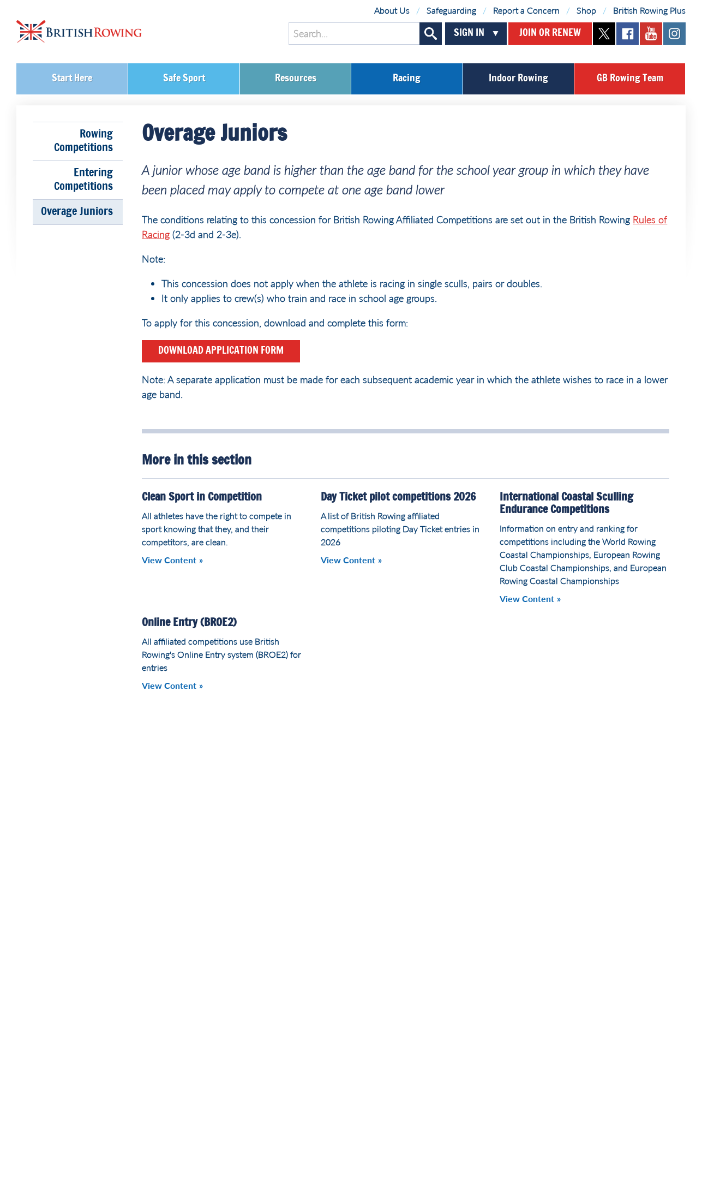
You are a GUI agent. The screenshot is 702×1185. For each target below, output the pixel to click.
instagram (674, 33)
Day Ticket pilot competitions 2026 (398, 497)
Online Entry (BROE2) (189, 622)
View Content (169, 560)
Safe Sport (184, 79)
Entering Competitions (83, 180)
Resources (295, 79)
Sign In (469, 33)
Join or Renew (550, 33)
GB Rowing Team (630, 79)
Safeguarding (451, 10)
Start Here (72, 79)
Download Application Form (221, 351)
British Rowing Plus (649, 10)
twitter (604, 33)
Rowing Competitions (83, 141)
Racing (407, 79)
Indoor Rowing (518, 79)
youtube (651, 33)
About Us (392, 10)
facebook (627, 33)
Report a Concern (526, 10)
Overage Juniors (77, 211)
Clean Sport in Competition (202, 497)
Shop (586, 10)
